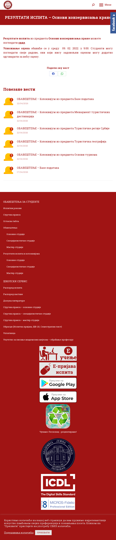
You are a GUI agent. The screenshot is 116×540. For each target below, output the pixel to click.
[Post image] (8, 101)
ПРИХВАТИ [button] (43, 532)
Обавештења (10, 227)
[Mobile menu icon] (105, 4)
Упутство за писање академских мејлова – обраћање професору (38, 339)
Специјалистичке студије (20, 240)
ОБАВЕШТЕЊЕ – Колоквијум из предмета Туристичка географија (61, 141)
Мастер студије (14, 247)
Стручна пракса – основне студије (22, 307)
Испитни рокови (12, 208)
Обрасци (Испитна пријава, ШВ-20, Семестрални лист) (32, 326)
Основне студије (15, 234)
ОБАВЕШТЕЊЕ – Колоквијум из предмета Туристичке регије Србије (63, 128)
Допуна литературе (14, 300)
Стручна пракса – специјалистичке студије (27, 313)
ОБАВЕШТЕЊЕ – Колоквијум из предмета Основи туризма (57, 154)
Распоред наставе (13, 294)
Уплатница (9, 333)
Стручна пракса (11, 214)
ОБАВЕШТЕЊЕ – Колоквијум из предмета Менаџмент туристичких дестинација (63, 114)
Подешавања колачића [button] (18, 532)
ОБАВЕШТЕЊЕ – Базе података (38, 167)
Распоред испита (12, 287)
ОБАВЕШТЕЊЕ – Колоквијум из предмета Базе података (55, 99)
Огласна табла (11, 221)
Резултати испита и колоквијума (21, 253)
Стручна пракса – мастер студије (21, 320)
